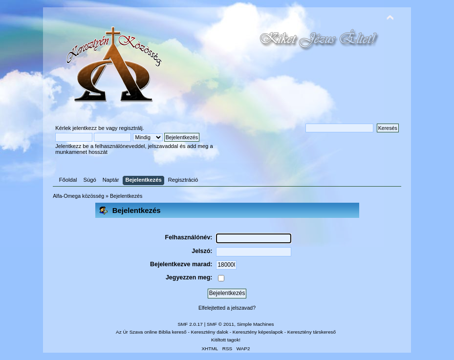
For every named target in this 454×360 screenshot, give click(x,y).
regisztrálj (131, 128)
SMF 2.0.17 (190, 324)
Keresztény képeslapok (258, 332)
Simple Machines (255, 324)
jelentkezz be (88, 128)
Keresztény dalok (209, 332)
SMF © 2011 (220, 324)
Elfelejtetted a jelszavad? (227, 308)
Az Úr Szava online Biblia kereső (151, 332)
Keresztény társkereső (311, 332)
